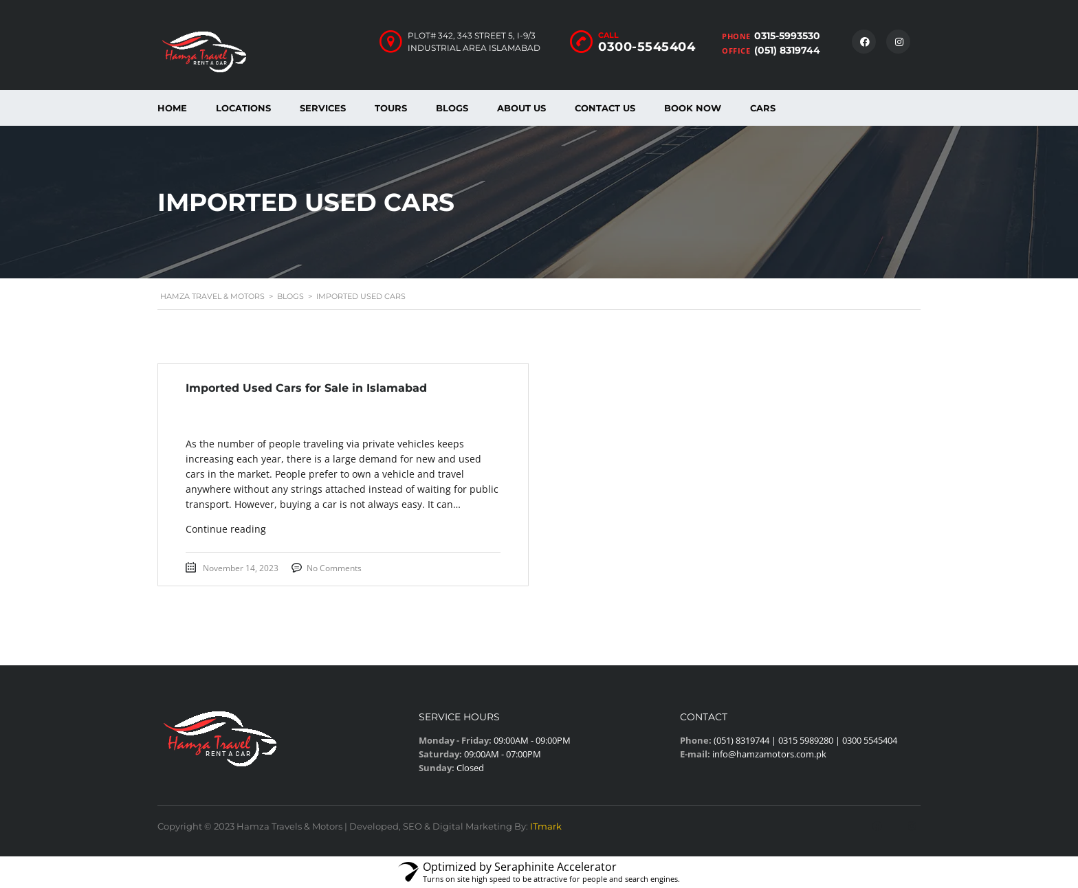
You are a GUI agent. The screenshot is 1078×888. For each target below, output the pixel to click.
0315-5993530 (787, 36)
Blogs (452, 107)
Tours (391, 107)
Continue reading (226, 528)
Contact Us (605, 107)
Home (172, 107)
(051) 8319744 (787, 50)
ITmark (546, 826)
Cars (763, 107)
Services (323, 107)
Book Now (692, 107)
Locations (243, 107)
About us (521, 107)
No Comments (334, 568)
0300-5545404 (646, 46)
